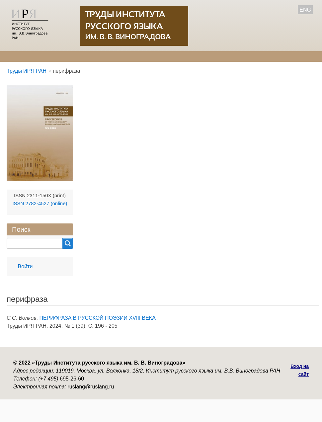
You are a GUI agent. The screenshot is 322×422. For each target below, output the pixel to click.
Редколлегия (62, 56)
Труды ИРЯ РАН (26, 71)
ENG (305, 10)
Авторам (102, 56)
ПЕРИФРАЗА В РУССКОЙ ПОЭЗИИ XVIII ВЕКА (97, 318)
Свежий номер (144, 56)
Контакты (215, 56)
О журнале (20, 56)
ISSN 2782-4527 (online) (39, 203)
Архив (183, 56)
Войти (25, 266)
